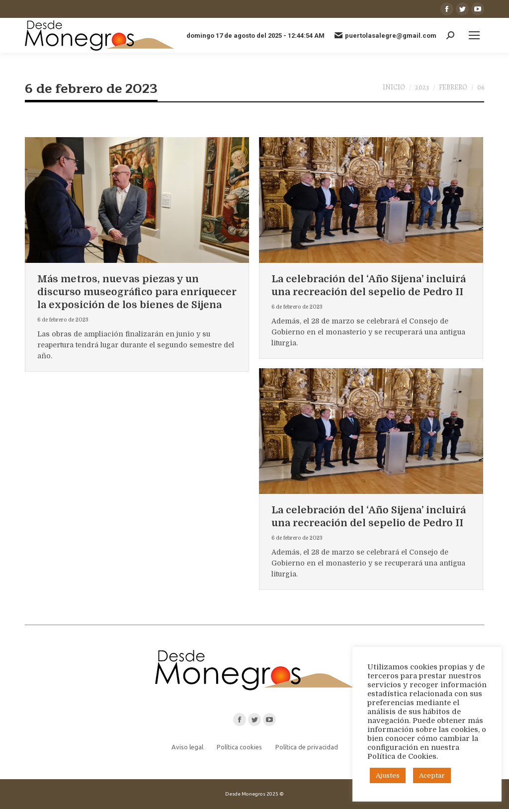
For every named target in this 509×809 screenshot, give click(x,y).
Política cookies (239, 746)
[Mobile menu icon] (474, 35)
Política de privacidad (306, 746)
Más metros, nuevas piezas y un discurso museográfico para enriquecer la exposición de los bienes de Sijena (137, 292)
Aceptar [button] (432, 775)
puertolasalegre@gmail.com (385, 35)
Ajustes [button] (388, 775)
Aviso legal (187, 746)
